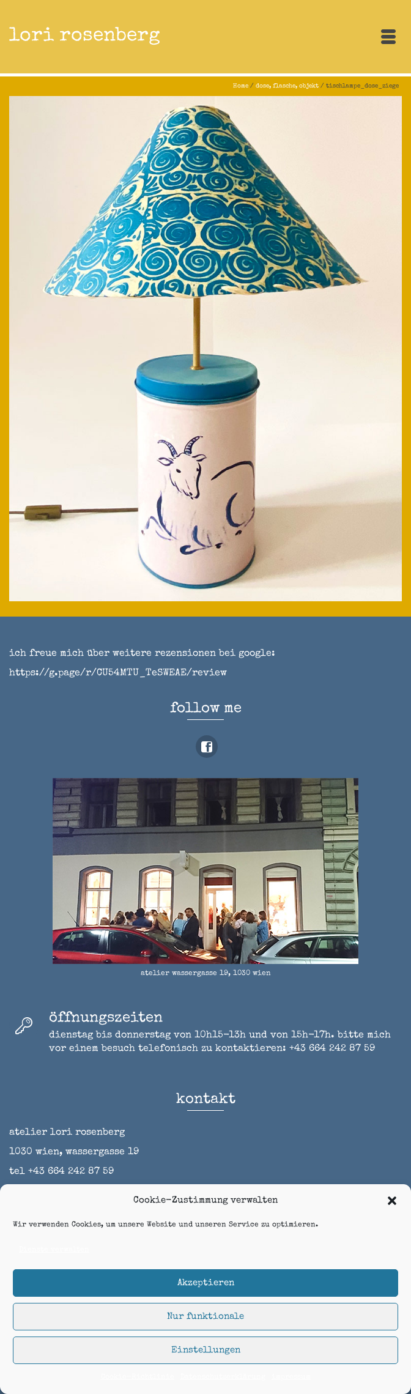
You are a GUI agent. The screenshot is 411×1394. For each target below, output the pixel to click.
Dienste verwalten (54, 1250)
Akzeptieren (205, 1283)
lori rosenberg (84, 36)
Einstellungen (205, 1350)
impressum (291, 1377)
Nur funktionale (205, 1316)
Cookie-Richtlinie (137, 1377)
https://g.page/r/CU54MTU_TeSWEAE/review (118, 673)
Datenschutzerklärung (222, 1377)
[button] (392, 1201)
